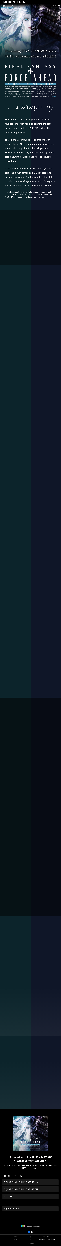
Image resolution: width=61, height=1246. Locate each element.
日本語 (54, 5)
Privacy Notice (46, 1236)
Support (15, 1239)
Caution (15, 1236)
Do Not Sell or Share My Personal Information (45, 1239)
